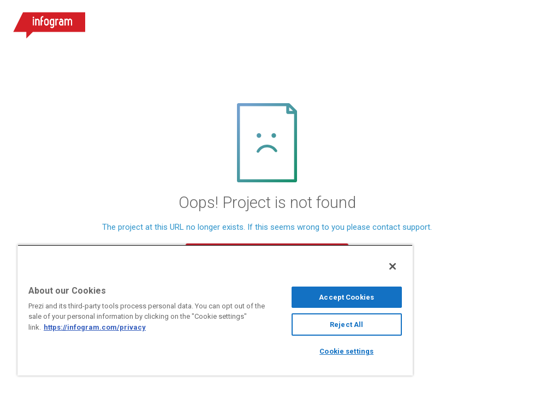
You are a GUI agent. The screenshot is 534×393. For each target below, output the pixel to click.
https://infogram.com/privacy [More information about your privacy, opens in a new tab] (95, 327)
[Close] (393, 266)
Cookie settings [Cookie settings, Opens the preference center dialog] (346, 351)
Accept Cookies (346, 297)
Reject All (346, 324)
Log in (393, 22)
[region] (215, 310)
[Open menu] (511, 22)
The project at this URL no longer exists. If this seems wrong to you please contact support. (267, 227)
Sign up (453, 22)
